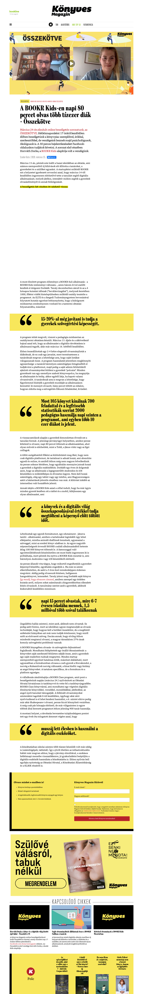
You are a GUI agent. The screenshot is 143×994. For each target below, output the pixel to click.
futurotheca (88, 24)
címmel (49, 579)
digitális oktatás (42, 102)
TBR (58, 24)
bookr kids (33, 102)
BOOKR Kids (48, 151)
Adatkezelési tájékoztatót (91, 811)
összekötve (59, 102)
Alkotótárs (66, 24)
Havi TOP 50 (77, 24)
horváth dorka (51, 102)
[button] (11, 25)
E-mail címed (79, 787)
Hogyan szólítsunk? (81, 796)
